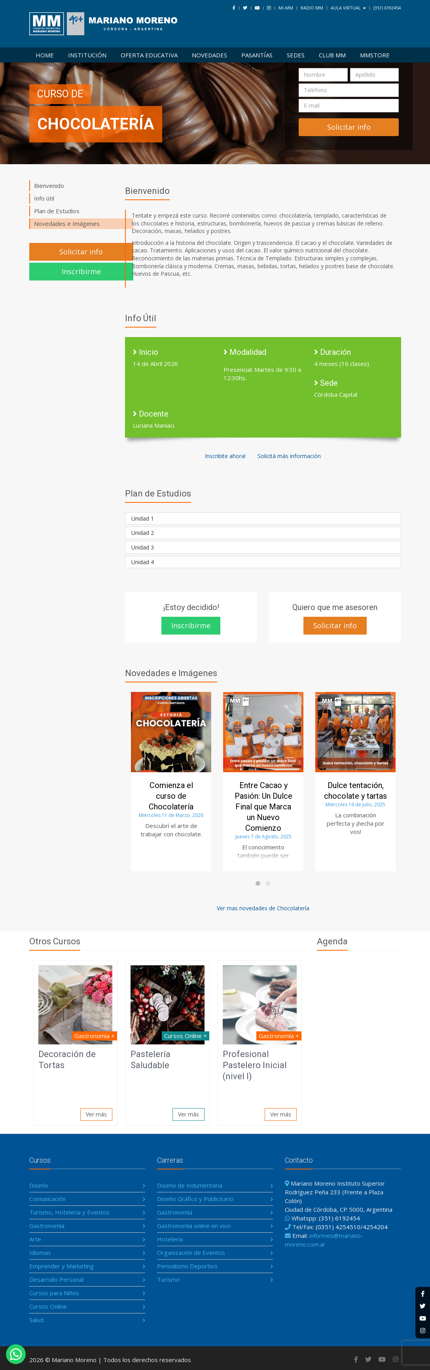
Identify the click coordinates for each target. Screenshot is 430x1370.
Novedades (209, 55)
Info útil (44, 198)
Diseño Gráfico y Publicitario (195, 1199)
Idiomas (40, 1252)
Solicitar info (81, 251)
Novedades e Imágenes (67, 223)
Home (45, 55)
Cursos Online (48, 1306)
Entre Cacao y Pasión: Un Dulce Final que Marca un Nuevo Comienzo (263, 807)
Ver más (96, 1114)
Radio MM (312, 8)
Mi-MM (285, 8)
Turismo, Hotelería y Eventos (69, 1212)
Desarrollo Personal (56, 1279)
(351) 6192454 (387, 8)
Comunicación (47, 1199)
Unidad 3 (142, 547)
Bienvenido (49, 185)
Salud (36, 1320)
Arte (35, 1239)
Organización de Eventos (191, 1252)
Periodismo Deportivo (187, 1266)
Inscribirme (81, 271)
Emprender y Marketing (61, 1266)
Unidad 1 (142, 518)
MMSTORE (375, 55)
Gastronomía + (94, 1036)
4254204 (375, 1227)
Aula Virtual (348, 8)
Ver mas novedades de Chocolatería (263, 908)
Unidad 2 (142, 532)
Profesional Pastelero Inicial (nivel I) (255, 1065)
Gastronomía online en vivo (194, 1226)
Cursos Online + (185, 1036)
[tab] (263, 519)
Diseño (38, 1185)
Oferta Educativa (149, 55)
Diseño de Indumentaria (189, 1185)
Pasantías (257, 55)
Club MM (332, 55)
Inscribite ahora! (225, 456)
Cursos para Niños (54, 1293)
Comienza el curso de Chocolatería (171, 796)
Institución (87, 55)
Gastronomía (46, 1226)
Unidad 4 (142, 562)
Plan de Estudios (57, 211)
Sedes (296, 55)
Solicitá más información (289, 456)
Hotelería (170, 1239)
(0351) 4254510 (338, 1227)
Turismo (168, 1279)
